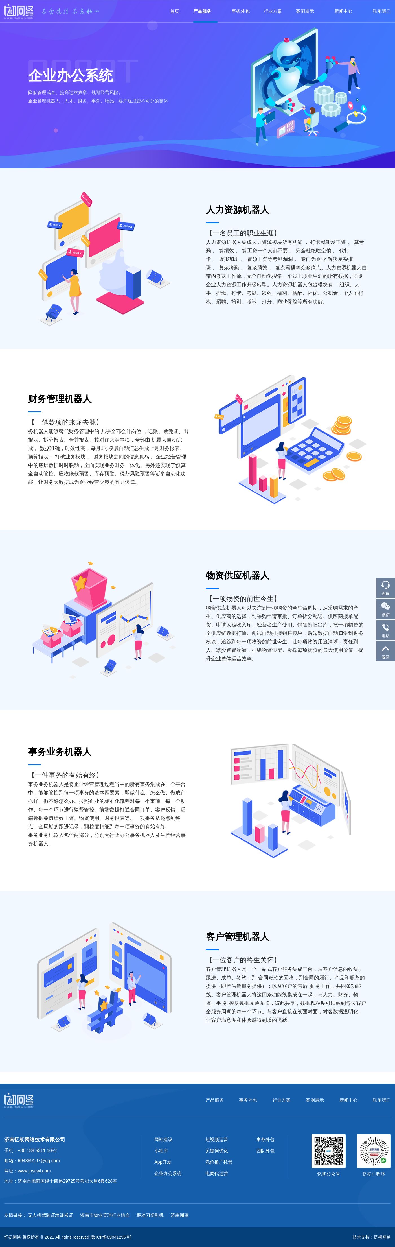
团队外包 (265, 1150)
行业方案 (273, 11)
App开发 (162, 1162)
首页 (174, 11)
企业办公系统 (167, 1173)
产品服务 (205, 11)
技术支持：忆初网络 (372, 1237)
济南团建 (180, 1215)
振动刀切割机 (150, 1215)
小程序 (161, 1150)
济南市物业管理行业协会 (105, 1215)
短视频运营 (216, 1139)
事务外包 (241, 11)
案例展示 (308, 11)
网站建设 (163, 1139)
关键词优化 (216, 1150)
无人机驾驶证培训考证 (50, 1215)
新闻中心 (346, 11)
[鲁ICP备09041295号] (110, 1237)
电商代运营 (216, 1173)
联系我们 (382, 11)
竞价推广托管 (218, 1162)
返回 (385, 651)
